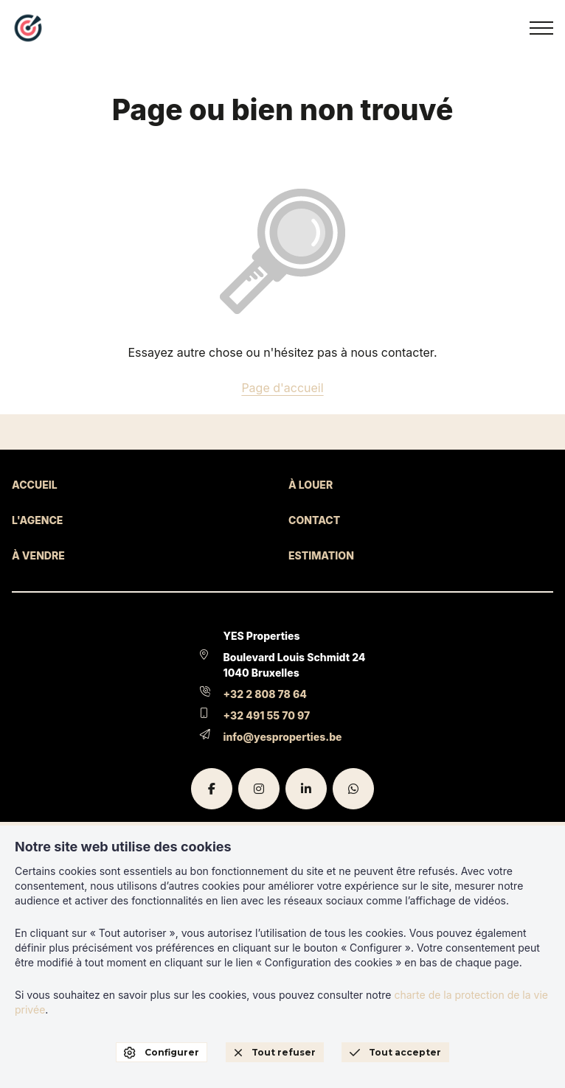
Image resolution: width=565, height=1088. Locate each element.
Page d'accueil (282, 387)
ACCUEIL (35, 484)
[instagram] (259, 788)
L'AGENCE (37, 520)
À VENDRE (38, 555)
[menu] (541, 28)
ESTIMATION (321, 555)
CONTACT (314, 520)
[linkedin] (306, 788)
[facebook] (211, 788)
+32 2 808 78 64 (265, 694)
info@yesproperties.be (282, 736)
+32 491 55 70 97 (267, 715)
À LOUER (310, 484)
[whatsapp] (353, 788)
